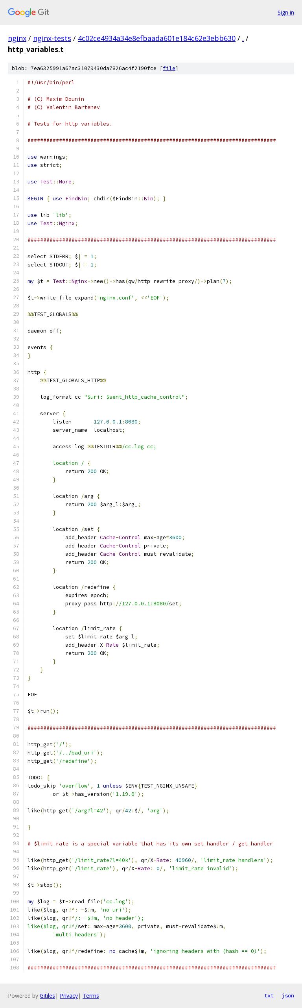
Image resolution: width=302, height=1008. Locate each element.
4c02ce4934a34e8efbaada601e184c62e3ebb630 (157, 38)
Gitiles (47, 995)
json (288, 995)
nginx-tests (52, 38)
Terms (91, 995)
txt (269, 995)
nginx (17, 38)
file (169, 68)
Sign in (286, 12)
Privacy (69, 995)
